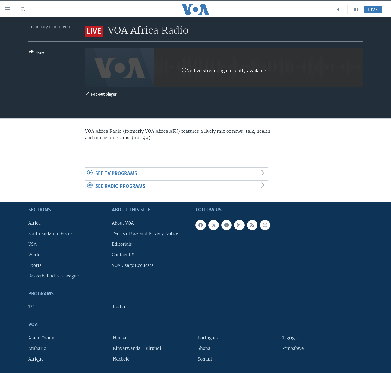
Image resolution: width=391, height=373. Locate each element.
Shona (204, 348)
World (34, 254)
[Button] (37, 53)
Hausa (119, 337)
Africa (34, 222)
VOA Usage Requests (132, 265)
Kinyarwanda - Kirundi (137, 348)
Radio (119, 306)
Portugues (208, 337)
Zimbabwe (293, 348)
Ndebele (121, 359)
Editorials (122, 244)
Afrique (35, 359)
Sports (35, 265)
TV (31, 306)
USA (32, 244)
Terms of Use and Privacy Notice (145, 233)
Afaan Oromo (41, 337)
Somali (205, 359)
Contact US (123, 254)
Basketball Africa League (53, 276)
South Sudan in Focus (50, 233)
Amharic (37, 348)
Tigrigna (291, 337)
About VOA (123, 222)
